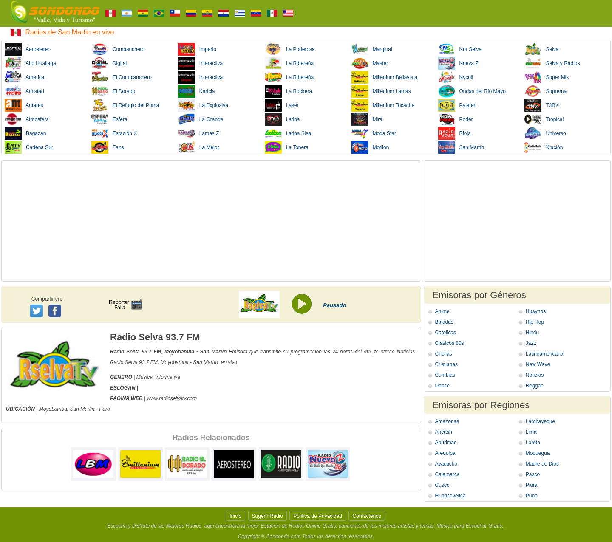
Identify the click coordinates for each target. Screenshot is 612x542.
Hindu (532, 333)
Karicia (196, 91)
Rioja (454, 133)
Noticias (535, 375)
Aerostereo (28, 49)
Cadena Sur (29, 147)
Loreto (533, 443)
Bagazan (25, 133)
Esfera (109, 119)
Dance (442, 386)
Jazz (531, 343)
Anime (442, 311)
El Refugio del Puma (125, 105)
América (24, 77)
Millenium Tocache (383, 105)
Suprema (545, 91)
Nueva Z (458, 63)
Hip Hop (535, 322)
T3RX (541, 105)
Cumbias (445, 375)
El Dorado (113, 91)
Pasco (533, 474)
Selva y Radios (552, 63)
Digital (109, 63)
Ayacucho (446, 464)
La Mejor (198, 147)
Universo (545, 133)
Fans (107, 147)
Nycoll (455, 77)
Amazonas (447, 421)
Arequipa (445, 453)
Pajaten (457, 105)
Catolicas (445, 333)
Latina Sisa (288, 133)
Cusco (442, 485)
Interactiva (200, 63)
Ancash (443, 432)
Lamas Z (198, 133)
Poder (455, 119)
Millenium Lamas (381, 91)
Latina (282, 119)
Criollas (443, 354)
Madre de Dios (542, 464)
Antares (24, 105)
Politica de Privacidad (317, 516)
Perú (104, 409)
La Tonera (287, 147)
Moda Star (373, 133)
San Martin (82, 409)
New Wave (538, 364)
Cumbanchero (117, 49)
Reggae (535, 386)
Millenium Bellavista (384, 77)
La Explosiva (203, 105)
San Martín (461, 147)
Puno (532, 496)
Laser (282, 105)
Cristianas (446, 364)
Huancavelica (450, 496)
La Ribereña (289, 63)
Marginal (371, 49)
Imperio (197, 49)
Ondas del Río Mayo (472, 91)
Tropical (544, 119)
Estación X (114, 133)
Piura (532, 485)
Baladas (444, 322)
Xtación (543, 147)
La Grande (201, 119)
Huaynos (536, 311)
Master (369, 63)
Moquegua (538, 453)
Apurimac (446, 443)
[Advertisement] (211, 220)
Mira (366, 119)
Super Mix (546, 77)
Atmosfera (27, 119)
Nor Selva (460, 49)
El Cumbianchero (121, 77)
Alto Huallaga (30, 63)
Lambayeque (540, 421)
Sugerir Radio (267, 516)
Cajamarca (447, 474)
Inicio (235, 516)
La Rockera (288, 91)
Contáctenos (366, 516)
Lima (531, 432)
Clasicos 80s (449, 343)
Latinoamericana (545, 354)
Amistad (24, 91)
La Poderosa (290, 49)
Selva (541, 49)
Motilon (370, 147)
